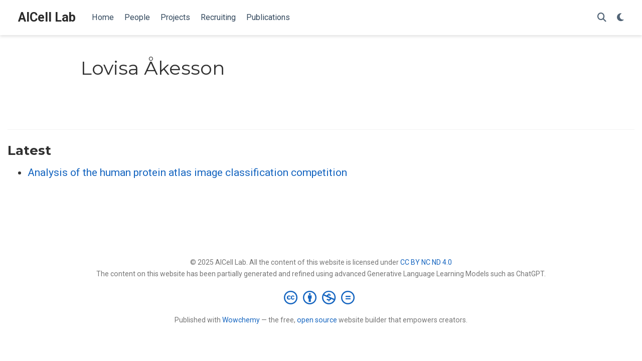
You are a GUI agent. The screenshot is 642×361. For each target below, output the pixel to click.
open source (317, 320)
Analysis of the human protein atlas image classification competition (187, 172)
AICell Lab (47, 17)
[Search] (601, 18)
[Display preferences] (620, 18)
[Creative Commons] (321, 297)
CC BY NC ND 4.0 (426, 262)
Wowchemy (241, 320)
